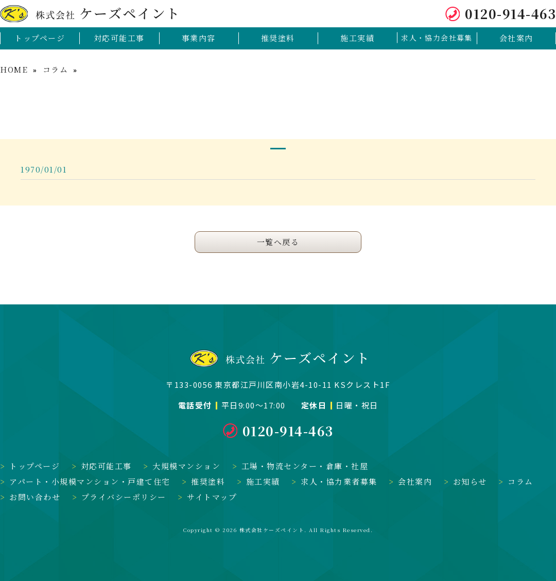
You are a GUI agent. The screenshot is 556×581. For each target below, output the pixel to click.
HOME (14, 69)
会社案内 (415, 481)
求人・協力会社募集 (437, 37)
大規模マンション (186, 465)
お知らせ (470, 481)
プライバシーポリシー (123, 496)
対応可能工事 (106, 465)
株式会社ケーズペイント (272, 530)
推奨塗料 (208, 481)
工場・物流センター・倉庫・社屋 (305, 465)
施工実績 (263, 481)
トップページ (34, 465)
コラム (55, 69)
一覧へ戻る (278, 241)
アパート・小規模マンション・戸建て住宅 (89, 481)
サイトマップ (212, 496)
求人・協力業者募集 (339, 481)
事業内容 (199, 37)
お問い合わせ (34, 496)
